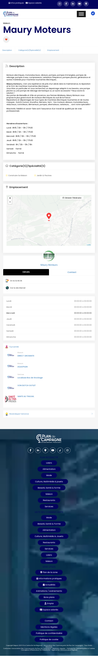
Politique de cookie (49, 639)
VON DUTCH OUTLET (26, 385)
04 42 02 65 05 (16, 281)
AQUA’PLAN (22, 366)
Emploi (49, 603)
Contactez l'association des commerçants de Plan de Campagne (27, 648)
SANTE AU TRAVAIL (25, 396)
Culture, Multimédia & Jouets (49, 536)
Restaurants (49, 500)
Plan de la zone (49, 572)
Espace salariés (34, 3)
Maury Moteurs (49, 264)
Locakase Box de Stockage (30, 377)
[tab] (49, 66)
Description (7, 50)
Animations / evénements (49, 591)
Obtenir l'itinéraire (71, 198)
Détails (26, 271)
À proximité (12, 347)
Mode (49, 475)
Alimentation (49, 469)
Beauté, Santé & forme (49, 487)
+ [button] (10, 198)
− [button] (10, 202)
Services (20, 374)
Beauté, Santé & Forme (49, 523)
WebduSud (46, 650)
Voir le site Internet (17, 288)
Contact (72, 272)
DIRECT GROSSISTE (25, 356)
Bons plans (49, 597)
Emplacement (53, 50)
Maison (6, 23)
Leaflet (89, 245)
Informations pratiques (49, 578)
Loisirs (49, 462)
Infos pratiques (16, 3)
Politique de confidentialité (49, 633)
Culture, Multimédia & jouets (49, 481)
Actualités (49, 584)
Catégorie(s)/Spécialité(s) (29, 50)
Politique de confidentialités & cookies (81, 648)
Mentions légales (49, 627)
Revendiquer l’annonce (49, 413)
